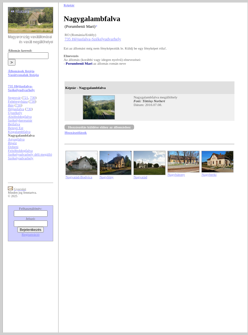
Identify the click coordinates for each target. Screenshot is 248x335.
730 (32, 97)
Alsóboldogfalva (20, 116)
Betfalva (14, 124)
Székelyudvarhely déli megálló (30, 154)
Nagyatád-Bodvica (78, 177)
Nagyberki (209, 174)
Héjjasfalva (16, 109)
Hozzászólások (76, 132)
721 (25, 97)
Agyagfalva (16, 139)
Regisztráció (31, 234)
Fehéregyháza (18, 101)
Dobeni (13, 147)
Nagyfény (106, 177)
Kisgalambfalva (19, 131)
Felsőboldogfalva (20, 150)
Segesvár (14, 97)
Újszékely (15, 113)
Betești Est (15, 128)
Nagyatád (140, 177)
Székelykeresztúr (20, 120)
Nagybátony (176, 174)
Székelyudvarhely (20, 158)
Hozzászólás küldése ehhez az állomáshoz (99, 127)
